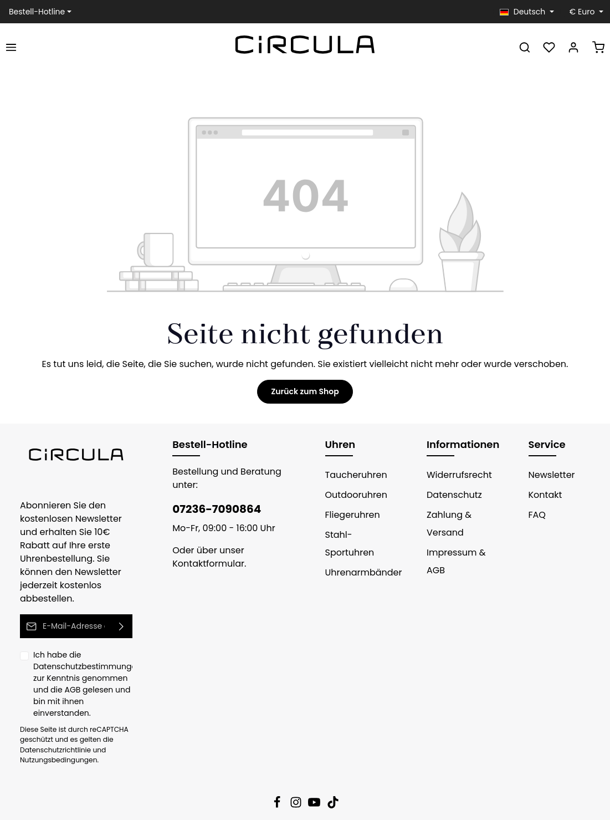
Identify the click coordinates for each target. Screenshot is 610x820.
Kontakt (543, 495)
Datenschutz (451, 495)
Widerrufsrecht (455, 475)
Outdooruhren (352, 495)
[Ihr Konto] (573, 47)
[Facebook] (278, 780)
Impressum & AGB (453, 561)
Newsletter (550, 475)
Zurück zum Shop (305, 391)
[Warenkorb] (598, 47)
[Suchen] (525, 47)
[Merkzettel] (549, 47)
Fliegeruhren (350, 514)
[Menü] (11, 47)
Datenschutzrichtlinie (51, 725)
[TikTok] (333, 780)
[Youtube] (315, 780)
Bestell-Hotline (34, 11)
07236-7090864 (211, 509)
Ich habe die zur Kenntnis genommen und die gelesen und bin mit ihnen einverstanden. (82, 664)
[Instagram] (297, 780)
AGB (54, 676)
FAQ (537, 514)
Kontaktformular (203, 563)
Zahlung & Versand (447, 523)
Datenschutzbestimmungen (80, 653)
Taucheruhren (352, 475)
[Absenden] (121, 613)
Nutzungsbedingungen (54, 735)
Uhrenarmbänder (358, 572)
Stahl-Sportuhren (347, 543)
